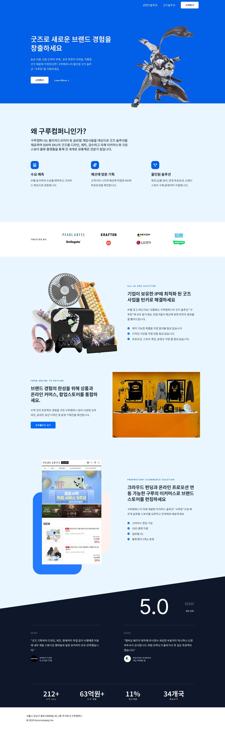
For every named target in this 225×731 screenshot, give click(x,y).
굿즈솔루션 (169, 5)
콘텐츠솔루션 (150, 5)
